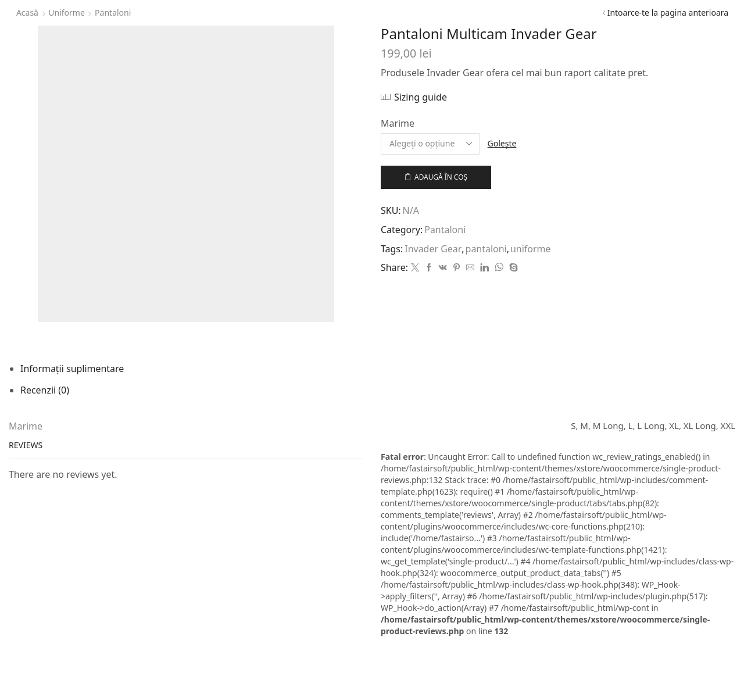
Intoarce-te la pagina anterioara (667, 12)
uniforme (530, 248)
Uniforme (66, 12)
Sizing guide (420, 97)
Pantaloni (113, 12)
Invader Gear (433, 248)
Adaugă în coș (440, 176)
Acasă (27, 12)
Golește (502, 143)
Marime (397, 123)
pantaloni (486, 248)
